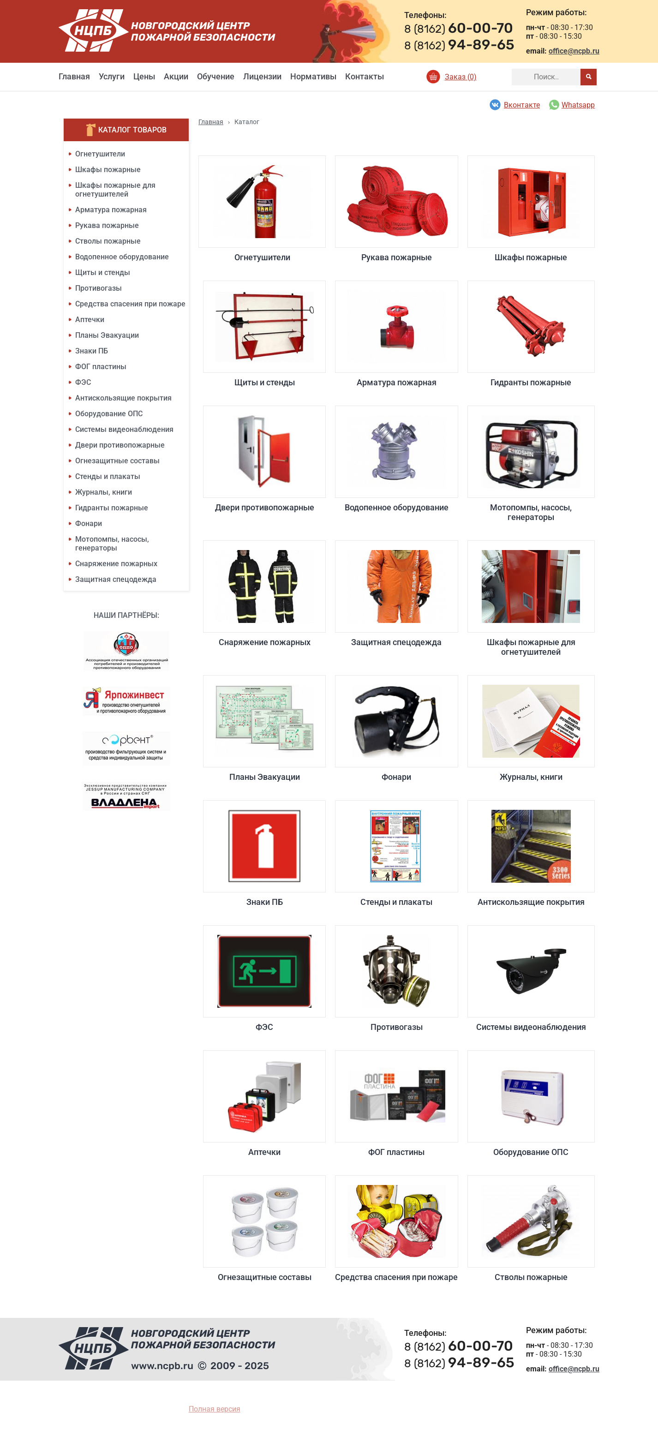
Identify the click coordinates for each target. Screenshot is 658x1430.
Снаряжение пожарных (116, 563)
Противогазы (98, 288)
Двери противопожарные (120, 445)
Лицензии (262, 76)
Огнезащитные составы (117, 460)
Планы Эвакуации (107, 335)
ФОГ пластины (100, 366)
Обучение (215, 76)
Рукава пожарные (107, 225)
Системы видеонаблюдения (124, 429)
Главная (74, 76)
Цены (144, 76)
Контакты (364, 76)
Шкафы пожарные (108, 169)
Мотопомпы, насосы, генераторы (112, 543)
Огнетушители (100, 154)
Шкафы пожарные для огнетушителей (115, 189)
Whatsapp (572, 105)
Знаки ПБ (91, 351)
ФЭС (83, 382)
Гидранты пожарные (111, 507)
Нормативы (313, 76)
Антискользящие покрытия (123, 398)
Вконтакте (514, 104)
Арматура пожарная (111, 209)
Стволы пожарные (108, 241)
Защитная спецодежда (115, 579)
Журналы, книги (103, 492)
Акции (176, 76)
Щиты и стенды (102, 272)
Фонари (88, 523)
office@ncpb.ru (574, 51)
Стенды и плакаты (107, 476)
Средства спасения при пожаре (130, 303)
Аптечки (89, 319)
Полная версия (214, 1409)
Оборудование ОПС (109, 413)
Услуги (112, 76)
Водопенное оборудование (122, 256)
